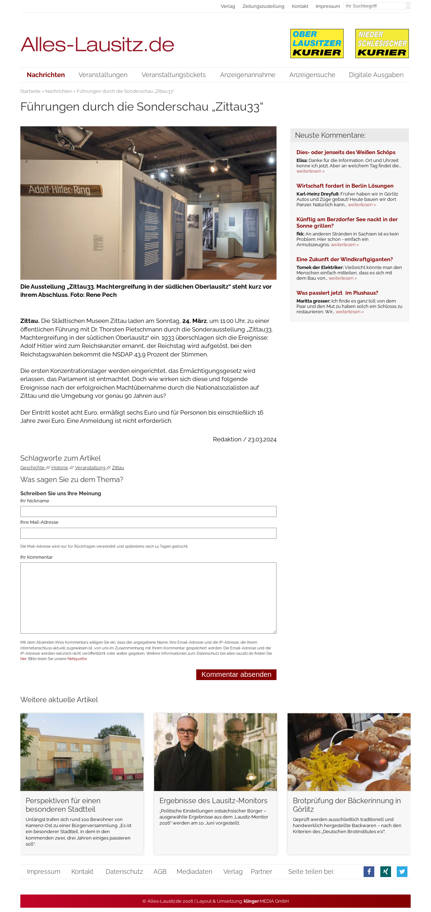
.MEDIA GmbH (266, 901)
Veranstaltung (90, 467)
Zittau (118, 467)
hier (23, 659)
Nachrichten (58, 91)
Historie (59, 467)
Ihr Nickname (34, 500)
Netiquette (77, 659)
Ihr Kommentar (36, 557)
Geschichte (33, 467)
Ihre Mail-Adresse (39, 522)
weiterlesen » (310, 171)
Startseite (30, 91)
